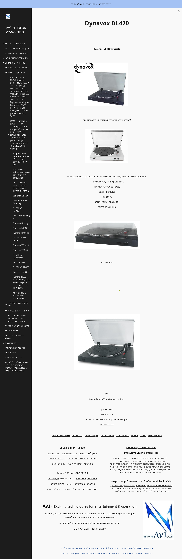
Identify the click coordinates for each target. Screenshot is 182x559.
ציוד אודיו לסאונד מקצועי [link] (15, 347)
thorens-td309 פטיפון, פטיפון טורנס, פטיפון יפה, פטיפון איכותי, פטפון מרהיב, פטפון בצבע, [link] (21, 282)
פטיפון (116, 186)
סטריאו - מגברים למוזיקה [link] (18, 67)
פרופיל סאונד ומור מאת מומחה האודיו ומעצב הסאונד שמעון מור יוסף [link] (17, 318)
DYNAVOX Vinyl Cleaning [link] (20, 202)
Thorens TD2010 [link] (21, 245)
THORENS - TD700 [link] (18, 209)
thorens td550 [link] (19, 262)
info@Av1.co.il (106, 424)
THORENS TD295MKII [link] (18, 256)
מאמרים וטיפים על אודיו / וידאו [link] (18, 304)
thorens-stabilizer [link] (21, 272)
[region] (91, 4)
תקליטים (101, 120)
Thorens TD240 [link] (20, 250)
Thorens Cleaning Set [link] (21, 217)
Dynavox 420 (99, 181)
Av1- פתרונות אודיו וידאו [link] (15, 43)
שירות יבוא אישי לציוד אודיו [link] (18, 325)
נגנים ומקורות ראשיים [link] (16, 72)
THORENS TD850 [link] (21, 267)
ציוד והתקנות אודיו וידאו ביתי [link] (16, 58)
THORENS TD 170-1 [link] (19, 239)
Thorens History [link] (20, 223)
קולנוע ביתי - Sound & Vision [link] (14, 337)
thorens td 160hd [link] (21, 232)
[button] (179, 12)
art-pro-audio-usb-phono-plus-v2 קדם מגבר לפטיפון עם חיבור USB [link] (21, 159)
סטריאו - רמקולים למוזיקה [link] (18, 310)
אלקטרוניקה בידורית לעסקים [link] (17, 48)
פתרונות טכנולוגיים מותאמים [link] (16, 53)
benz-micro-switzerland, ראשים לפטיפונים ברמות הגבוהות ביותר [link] (21, 173)
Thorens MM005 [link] (21, 228)
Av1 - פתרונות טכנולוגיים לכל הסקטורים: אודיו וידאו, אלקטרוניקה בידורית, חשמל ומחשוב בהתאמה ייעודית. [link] (17, 366)
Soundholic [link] (13, 330)
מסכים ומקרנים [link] (11, 343)
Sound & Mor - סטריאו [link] (15, 62)
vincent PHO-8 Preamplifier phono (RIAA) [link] (19, 295)
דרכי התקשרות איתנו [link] (13, 357)
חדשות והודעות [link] (11, 352)
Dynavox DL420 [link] (20, 195)
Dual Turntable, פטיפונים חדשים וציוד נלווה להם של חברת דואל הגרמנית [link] (21, 186)
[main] (106, 23)
